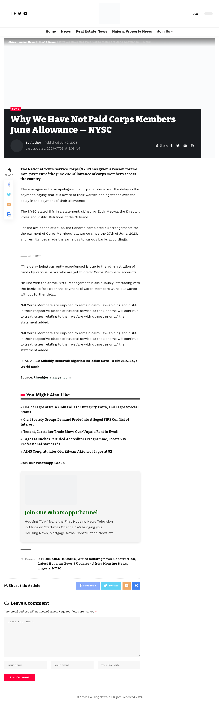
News (16, 109)
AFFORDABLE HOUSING (57, 559)
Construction (124, 559)
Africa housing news (95, 559)
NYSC (56, 568)
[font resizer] (196, 13)
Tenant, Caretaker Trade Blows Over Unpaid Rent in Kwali (73, 432)
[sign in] (8, 13)
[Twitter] (19, 13)
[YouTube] (25, 13)
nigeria (44, 568)
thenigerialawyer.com (52, 378)
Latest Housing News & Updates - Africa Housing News (82, 563)
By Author (33, 143)
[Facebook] (15, 13)
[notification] (182, 14)
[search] (188, 14)
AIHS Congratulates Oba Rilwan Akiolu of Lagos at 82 (69, 451)
